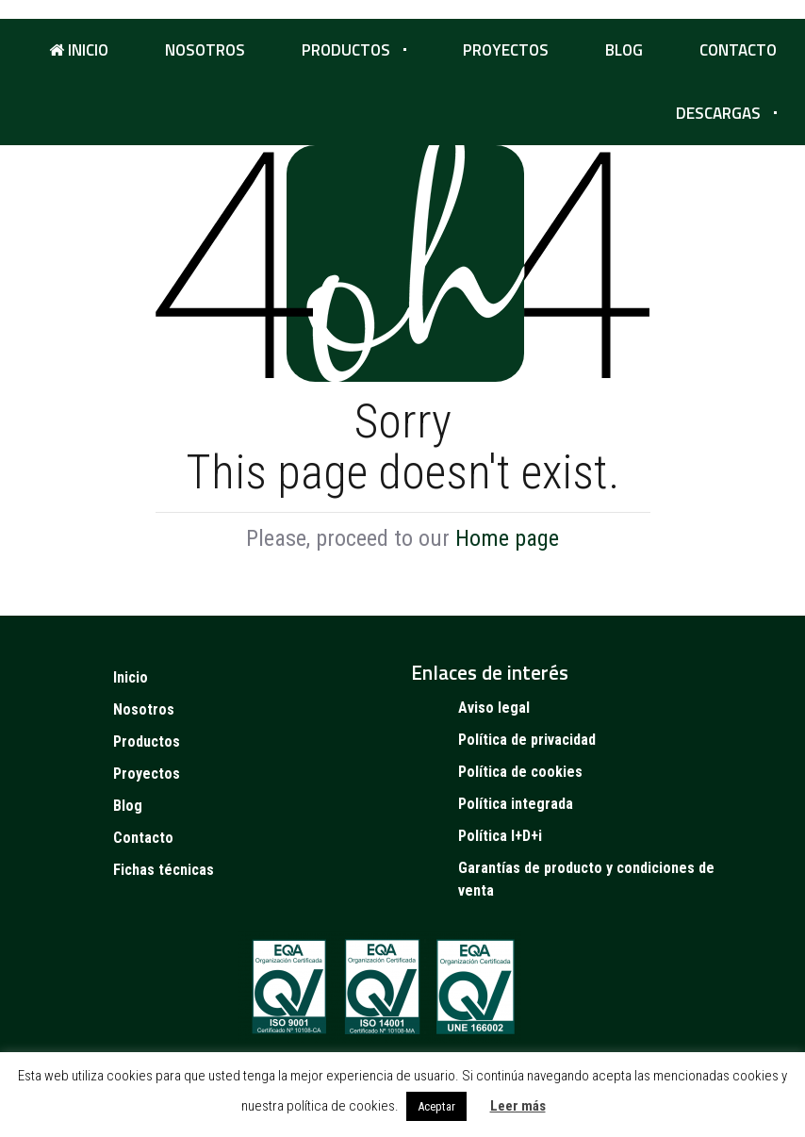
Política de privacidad (527, 740)
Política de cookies (520, 772)
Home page (507, 538)
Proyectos (506, 50)
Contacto (738, 50)
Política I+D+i (500, 836)
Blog (624, 50)
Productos (346, 50)
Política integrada (515, 804)
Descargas (718, 113)
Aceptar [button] (436, 1106)
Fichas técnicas (163, 870)
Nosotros (205, 50)
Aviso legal (494, 708)
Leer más (518, 1105)
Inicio (78, 50)
